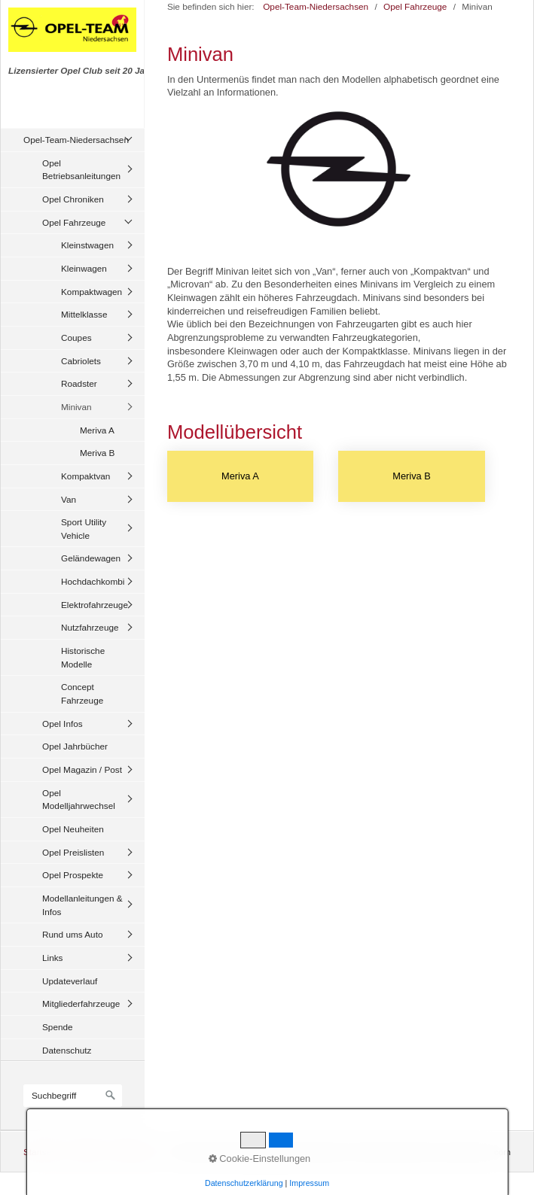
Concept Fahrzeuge (82, 693)
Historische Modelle (83, 657)
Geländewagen (91, 558)
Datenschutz (66, 1050)
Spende (57, 1027)
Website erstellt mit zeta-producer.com (435, 1152)
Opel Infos (62, 723)
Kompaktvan (85, 476)
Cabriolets (81, 361)
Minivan (76, 407)
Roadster (79, 383)
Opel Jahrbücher (75, 746)
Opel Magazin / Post (82, 769)
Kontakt (86, 1152)
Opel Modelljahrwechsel (78, 799)
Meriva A (97, 430)
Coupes (76, 337)
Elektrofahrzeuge (94, 605)
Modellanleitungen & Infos (82, 905)
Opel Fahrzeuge (73, 222)
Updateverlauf (69, 981)
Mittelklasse (84, 314)
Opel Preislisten (73, 852)
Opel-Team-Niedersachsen (76, 139)
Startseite (42, 1152)
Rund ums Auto (72, 934)
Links (52, 957)
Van (68, 499)
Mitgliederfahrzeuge (81, 1003)
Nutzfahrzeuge (90, 627)
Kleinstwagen (87, 245)
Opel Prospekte (72, 875)
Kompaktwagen (91, 291)
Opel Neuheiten (73, 829)
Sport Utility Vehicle (83, 528)
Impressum (132, 1152)
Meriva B (97, 453)
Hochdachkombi (92, 581)
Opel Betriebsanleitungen (81, 169)
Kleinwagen (84, 268)
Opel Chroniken (73, 199)
